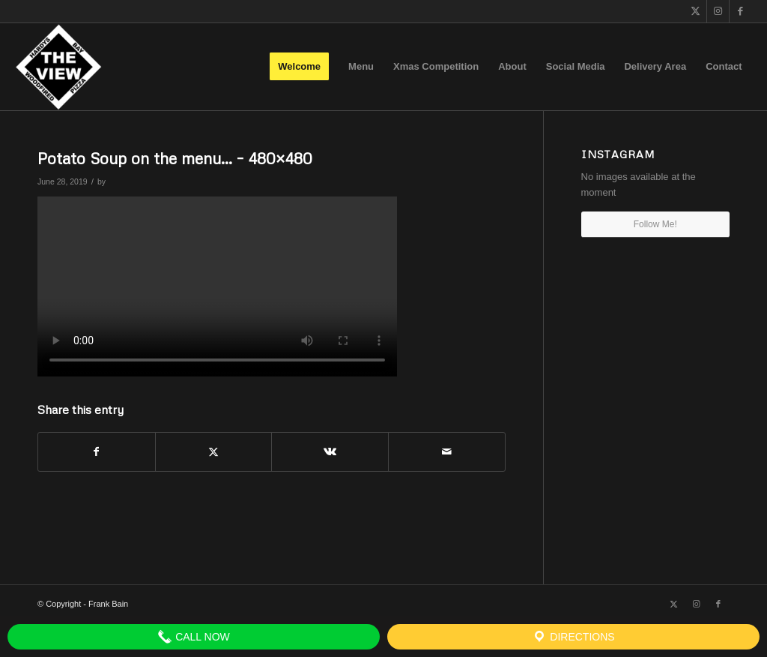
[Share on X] (214, 452)
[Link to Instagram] (718, 11)
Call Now (193, 636)
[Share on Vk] (330, 452)
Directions (573, 636)
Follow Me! (655, 224)
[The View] (58, 66)
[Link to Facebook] (741, 11)
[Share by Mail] (447, 452)
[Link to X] (695, 11)
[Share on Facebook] (96, 452)
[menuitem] (299, 66)
